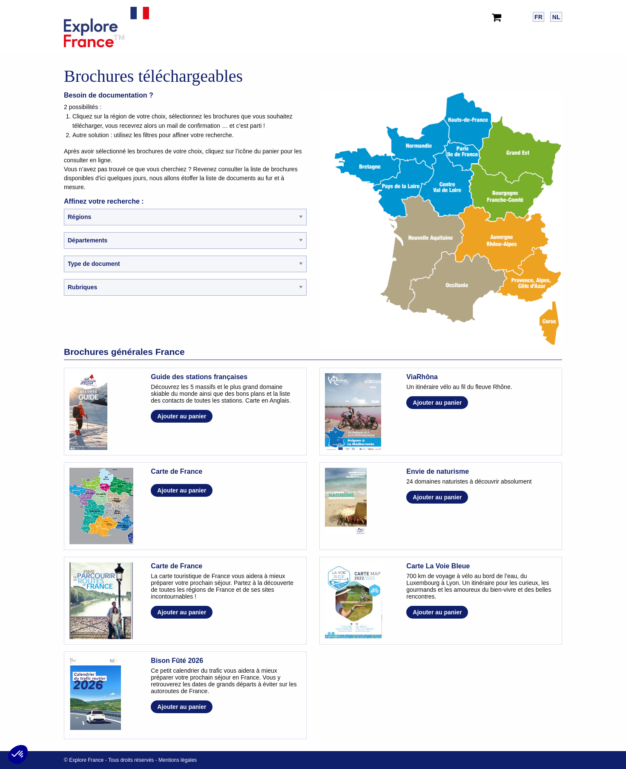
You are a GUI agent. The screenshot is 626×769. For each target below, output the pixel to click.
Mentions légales (177, 760)
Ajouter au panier (181, 416)
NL (556, 17)
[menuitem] (498, 15)
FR (538, 17)
